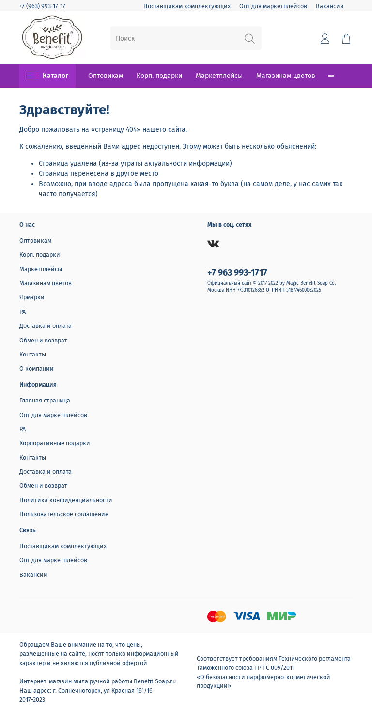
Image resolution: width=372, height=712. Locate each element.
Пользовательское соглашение (63, 514)
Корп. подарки (159, 76)
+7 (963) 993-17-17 (42, 6)
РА (22, 311)
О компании (36, 368)
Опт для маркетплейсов (273, 6)
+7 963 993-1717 (237, 272)
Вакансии (330, 6)
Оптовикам (105, 76)
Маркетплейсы (219, 76)
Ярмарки (32, 297)
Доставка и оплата (45, 325)
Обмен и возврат (43, 340)
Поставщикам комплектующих (187, 6)
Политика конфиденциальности (65, 500)
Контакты (32, 354)
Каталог (47, 76)
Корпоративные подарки (54, 443)
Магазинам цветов (285, 76)
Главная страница (44, 400)
